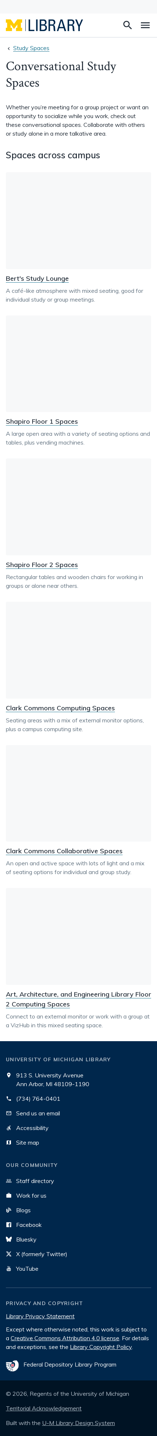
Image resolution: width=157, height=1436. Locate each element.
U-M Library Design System (78, 1422)
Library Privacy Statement (40, 1316)
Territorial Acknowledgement (44, 1408)
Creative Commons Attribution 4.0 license (65, 1338)
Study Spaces (31, 48)
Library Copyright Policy (101, 1346)
